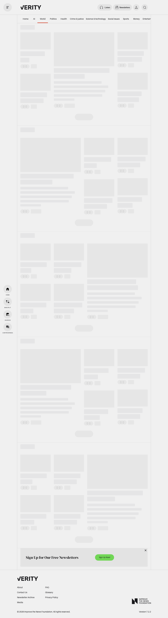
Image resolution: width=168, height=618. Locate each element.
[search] (144, 7)
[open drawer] (7, 7)
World (43, 19)
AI (34, 19)
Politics (53, 19)
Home (25, 19)
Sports (126, 19)
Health (64, 19)
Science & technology (96, 19)
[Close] (145, 550)
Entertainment (149, 19)
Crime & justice (77, 19)
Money (136, 19)
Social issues (114, 19)
